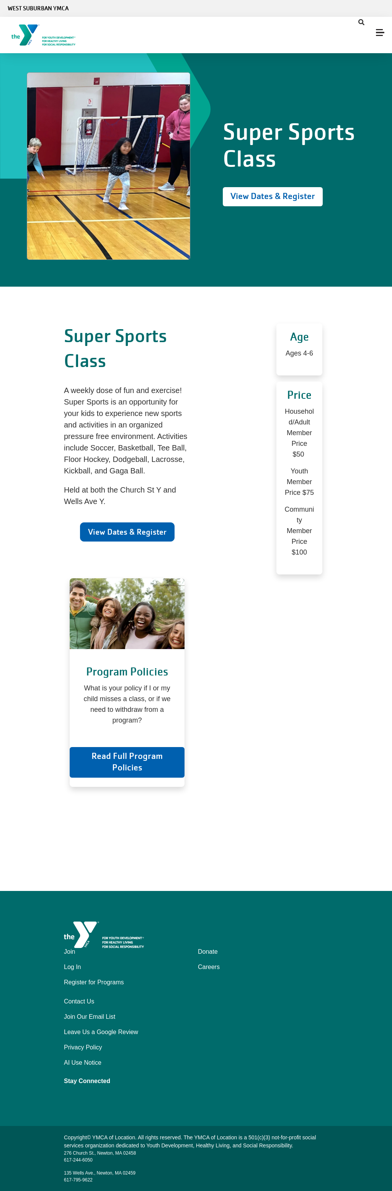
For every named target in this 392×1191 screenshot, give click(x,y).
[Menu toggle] (380, 32)
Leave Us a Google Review (101, 1032)
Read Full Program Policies (127, 761)
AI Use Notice (82, 1062)
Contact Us (79, 1001)
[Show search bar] (361, 23)
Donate (208, 951)
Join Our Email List (89, 1016)
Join (69, 951)
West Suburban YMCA (38, 8)
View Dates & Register (272, 196)
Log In (72, 967)
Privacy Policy (83, 1047)
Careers (209, 967)
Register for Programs (94, 982)
